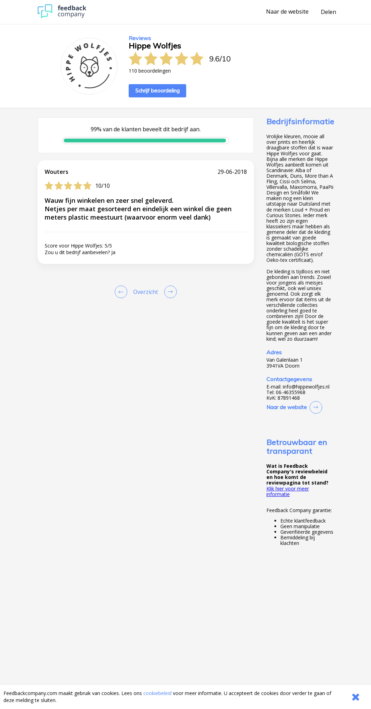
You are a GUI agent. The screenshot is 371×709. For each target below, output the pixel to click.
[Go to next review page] (169, 292)
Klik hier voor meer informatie (287, 491)
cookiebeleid (157, 693)
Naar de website (287, 11)
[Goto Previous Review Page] (122, 292)
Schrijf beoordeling (157, 90)
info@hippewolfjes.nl (306, 387)
